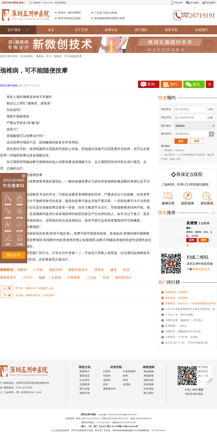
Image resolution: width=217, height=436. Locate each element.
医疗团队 (145, 29)
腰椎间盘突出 (78, 270)
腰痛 (113, 270)
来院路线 (206, 198)
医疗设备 (85, 388)
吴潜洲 (191, 223)
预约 (170, 84)
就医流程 (149, 380)
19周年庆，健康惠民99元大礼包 (183, 331)
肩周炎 (99, 270)
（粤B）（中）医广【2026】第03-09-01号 (99, 426)
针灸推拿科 (26, 56)
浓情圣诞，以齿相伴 (176, 292)
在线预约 (201, 30)
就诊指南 (149, 371)
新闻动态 (115, 29)
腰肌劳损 (55, 270)
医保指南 (149, 384)
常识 (48, 56)
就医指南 (187, 198)
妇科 (125, 375)
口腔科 (107, 371)
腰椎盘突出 (8, 277)
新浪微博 (208, 2)
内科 (125, 380)
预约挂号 (13, 255)
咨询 (148, 84)
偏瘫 (42, 277)
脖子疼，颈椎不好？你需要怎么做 (34, 288)
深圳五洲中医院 (9, 56)
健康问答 (168, 198)
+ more (212, 213)
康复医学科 (109, 388)
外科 (105, 384)
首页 (57, 29)
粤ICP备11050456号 (128, 426)
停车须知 (149, 388)
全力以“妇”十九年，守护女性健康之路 (186, 342)
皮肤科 (107, 380)
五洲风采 (85, 384)
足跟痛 (56, 277)
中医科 (107, 375)
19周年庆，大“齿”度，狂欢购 (181, 337)
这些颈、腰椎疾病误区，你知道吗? (34, 295)
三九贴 (91, 277)
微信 (193, 84)
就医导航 (175, 29)
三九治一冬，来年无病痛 (179, 314)
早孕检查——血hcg (175, 326)
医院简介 (85, 371)
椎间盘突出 (123, 277)
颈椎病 (39, 56)
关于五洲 (85, 29)
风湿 (126, 270)
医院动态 (85, 375)
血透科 (127, 384)
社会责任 (85, 380)
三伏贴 (38, 270)
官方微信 (192, 2)
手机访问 (177, 2)
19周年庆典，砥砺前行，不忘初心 (184, 320)
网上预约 (149, 393)
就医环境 (85, 393)
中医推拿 (73, 277)
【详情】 (195, 236)
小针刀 (27, 277)
